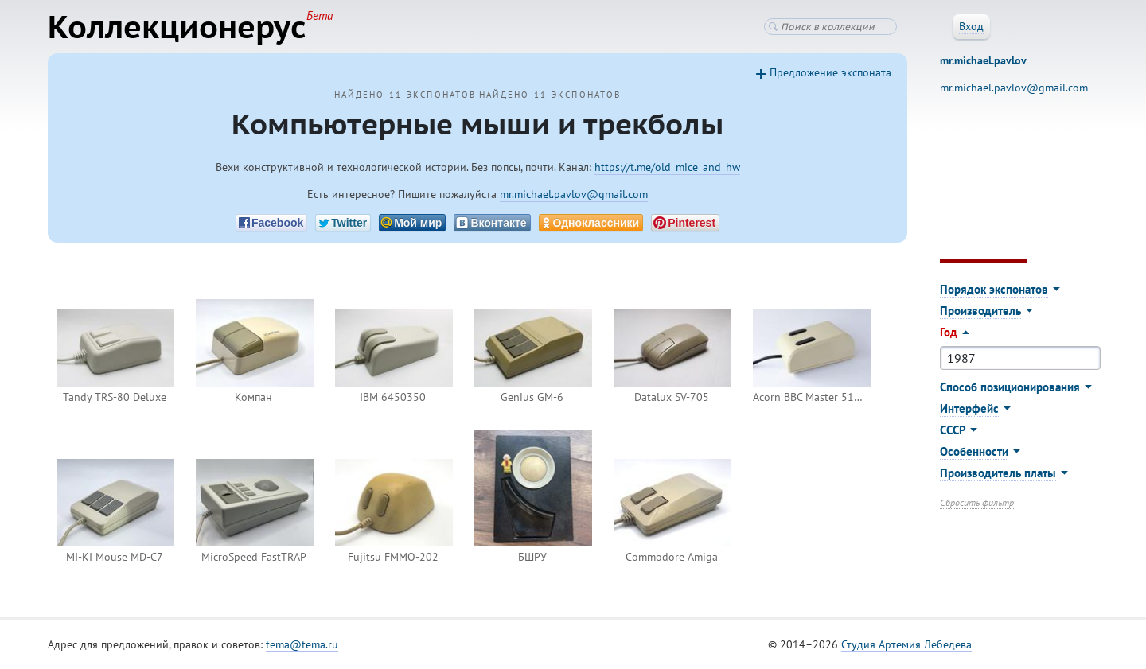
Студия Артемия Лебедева (906, 644)
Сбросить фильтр (977, 502)
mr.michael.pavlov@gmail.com (574, 194)
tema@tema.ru (302, 644)
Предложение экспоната (830, 72)
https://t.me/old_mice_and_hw (667, 167)
